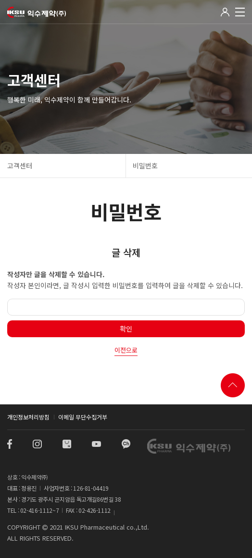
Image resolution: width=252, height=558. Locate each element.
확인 (126, 328)
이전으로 (126, 350)
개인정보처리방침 (28, 417)
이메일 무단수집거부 (82, 417)
